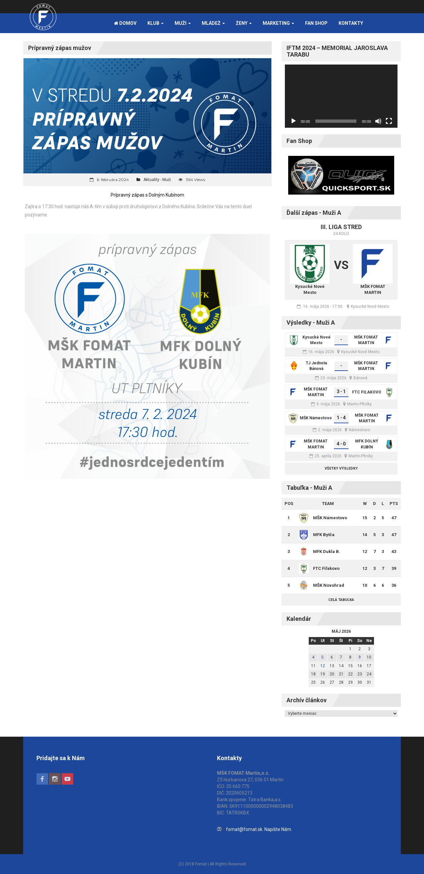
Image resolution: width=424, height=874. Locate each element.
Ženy (244, 23)
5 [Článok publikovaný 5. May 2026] (322, 657)
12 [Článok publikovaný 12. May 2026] (322, 666)
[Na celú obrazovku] (389, 121)
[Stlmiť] (378, 121)
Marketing (278, 23)
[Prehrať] (293, 121)
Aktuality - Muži (157, 179)
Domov (125, 23)
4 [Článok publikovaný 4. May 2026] (313, 657)
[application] (341, 96)
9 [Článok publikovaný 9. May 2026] (359, 657)
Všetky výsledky (341, 468)
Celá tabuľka (341, 600)
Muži (183, 23)
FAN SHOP (316, 23)
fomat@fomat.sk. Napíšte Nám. (259, 829)
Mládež (213, 23)
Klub (155, 23)
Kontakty (351, 23)
